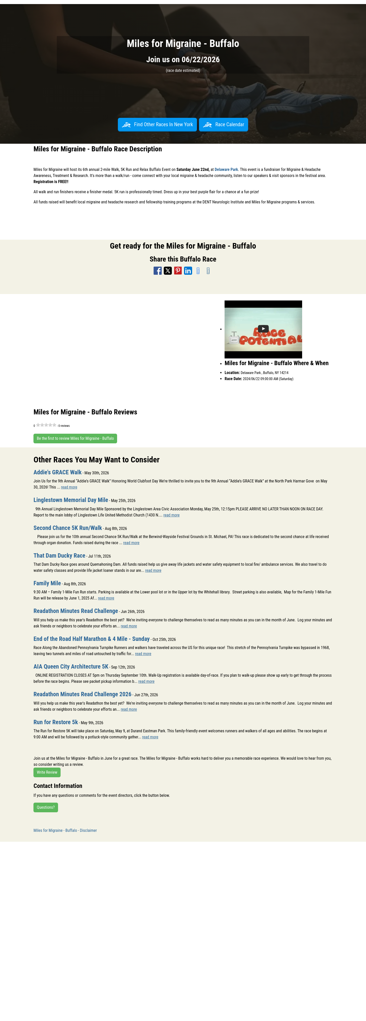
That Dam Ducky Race (59, 555)
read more (69, 487)
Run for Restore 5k (56, 721)
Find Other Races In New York (157, 124)
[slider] (46, 425)
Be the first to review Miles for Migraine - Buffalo (75, 438)
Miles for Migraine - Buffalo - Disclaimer (65, 829)
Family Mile (47, 583)
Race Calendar (223, 124)
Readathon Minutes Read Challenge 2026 (83, 693)
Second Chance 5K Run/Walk (68, 527)
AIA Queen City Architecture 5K (71, 666)
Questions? (45, 806)
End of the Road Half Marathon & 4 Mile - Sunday (92, 638)
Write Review (47, 771)
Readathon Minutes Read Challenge (76, 610)
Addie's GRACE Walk (58, 472)
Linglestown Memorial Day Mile (71, 500)
